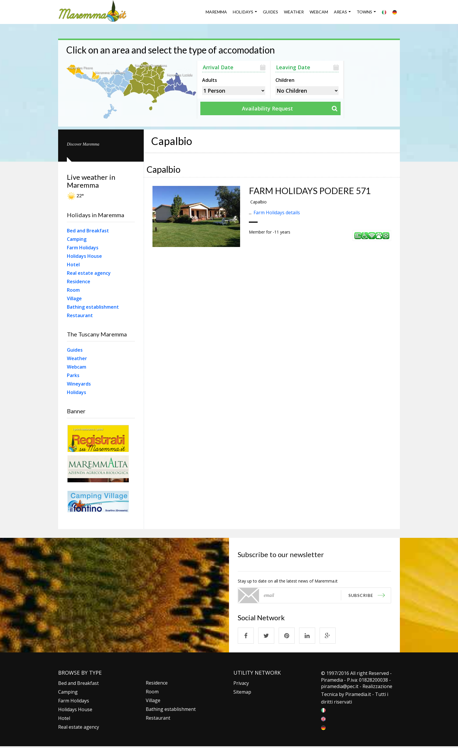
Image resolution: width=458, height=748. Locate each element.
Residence (78, 281)
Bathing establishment (93, 307)
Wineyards (79, 384)
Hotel (73, 264)
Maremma (216, 11)
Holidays (243, 11)
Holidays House (84, 256)
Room (73, 290)
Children (284, 79)
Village (74, 298)
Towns (364, 11)
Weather (294, 11)
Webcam (319, 11)
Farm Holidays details (277, 212)
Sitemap (242, 692)
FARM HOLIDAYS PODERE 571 (310, 190)
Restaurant (80, 315)
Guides (270, 11)
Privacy (241, 683)
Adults (209, 79)
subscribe (360, 595)
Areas (340, 11)
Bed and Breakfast (88, 230)
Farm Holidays (82, 247)
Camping (76, 239)
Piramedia (356, 694)
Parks (73, 375)
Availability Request (267, 108)
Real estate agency (89, 273)
